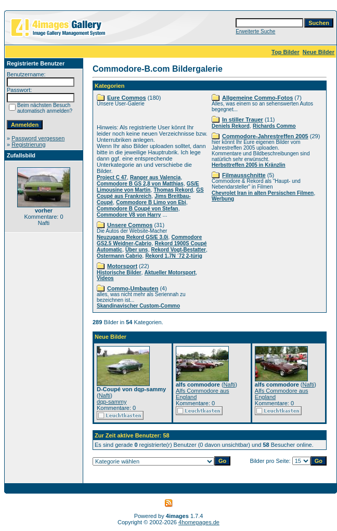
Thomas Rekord (173, 190)
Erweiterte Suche (255, 31)
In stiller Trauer (242, 119)
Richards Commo (274, 126)
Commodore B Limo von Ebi (151, 202)
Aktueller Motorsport (170, 272)
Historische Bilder (119, 272)
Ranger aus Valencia (155, 177)
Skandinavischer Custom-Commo (138, 306)
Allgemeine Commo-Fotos (257, 98)
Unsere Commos (129, 225)
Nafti (105, 395)
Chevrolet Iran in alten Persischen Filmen (263, 193)
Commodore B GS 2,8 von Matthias (140, 184)
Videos (105, 278)
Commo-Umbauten (132, 288)
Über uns (136, 250)
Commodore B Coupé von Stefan (137, 208)
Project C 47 (112, 177)
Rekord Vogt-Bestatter (178, 250)
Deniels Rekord (231, 126)
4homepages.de (198, 522)
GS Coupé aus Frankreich (150, 193)
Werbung (223, 199)
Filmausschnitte (244, 175)
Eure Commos (126, 98)
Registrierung (28, 144)
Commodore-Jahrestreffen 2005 (265, 136)
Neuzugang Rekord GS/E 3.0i (132, 237)
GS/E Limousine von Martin (148, 187)
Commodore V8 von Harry (129, 215)
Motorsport (122, 266)
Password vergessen (37, 138)
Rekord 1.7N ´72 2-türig (173, 256)
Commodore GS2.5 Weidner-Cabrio (149, 240)
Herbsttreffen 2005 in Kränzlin (249, 165)
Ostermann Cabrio (119, 256)
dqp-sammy (111, 402)
